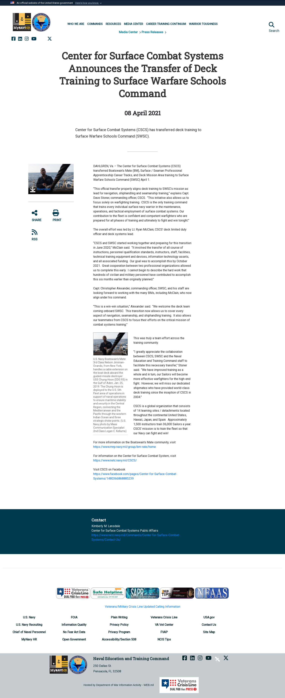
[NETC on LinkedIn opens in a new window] (20, 39)
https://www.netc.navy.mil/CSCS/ (115, 460)
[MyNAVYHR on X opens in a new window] (49, 39)
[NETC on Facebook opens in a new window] (13, 39)
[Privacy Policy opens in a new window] (119, 625)
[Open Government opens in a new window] (74, 639)
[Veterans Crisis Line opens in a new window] (164, 617)
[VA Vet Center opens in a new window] (164, 625)
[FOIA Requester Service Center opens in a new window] (74, 617)
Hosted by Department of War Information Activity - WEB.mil (119, 684)
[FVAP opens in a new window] (164, 632)
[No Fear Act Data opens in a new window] (74, 632)
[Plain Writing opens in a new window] (119, 617)
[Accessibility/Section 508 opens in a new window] (119, 639)
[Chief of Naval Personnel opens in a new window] (29, 632)
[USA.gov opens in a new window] (209, 617)
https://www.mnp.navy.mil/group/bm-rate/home (124, 447)
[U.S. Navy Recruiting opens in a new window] (29, 625)
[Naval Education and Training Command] (31, 22)
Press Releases (153, 32)
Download (40, 189)
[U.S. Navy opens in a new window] (29, 617)
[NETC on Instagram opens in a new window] (27, 39)
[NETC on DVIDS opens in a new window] (42, 39)
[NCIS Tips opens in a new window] (164, 639)
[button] (88, 3)
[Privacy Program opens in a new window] (119, 632)
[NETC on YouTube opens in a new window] (33, 39)
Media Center (129, 32)
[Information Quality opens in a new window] (74, 625)
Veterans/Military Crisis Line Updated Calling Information (142, 606)
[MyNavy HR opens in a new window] (29, 639)
